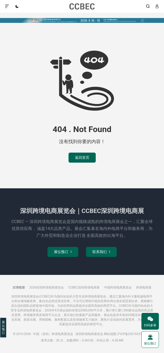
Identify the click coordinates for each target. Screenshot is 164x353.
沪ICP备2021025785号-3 (134, 334)
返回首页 (82, 157)
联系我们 (101, 252)
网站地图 (110, 334)
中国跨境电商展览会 (118, 287)
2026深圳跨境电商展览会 (46, 287)
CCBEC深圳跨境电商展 (84, 287)
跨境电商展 (143, 287)
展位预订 (63, 252)
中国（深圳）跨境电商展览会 (82, 6)
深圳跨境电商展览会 (89, 334)
